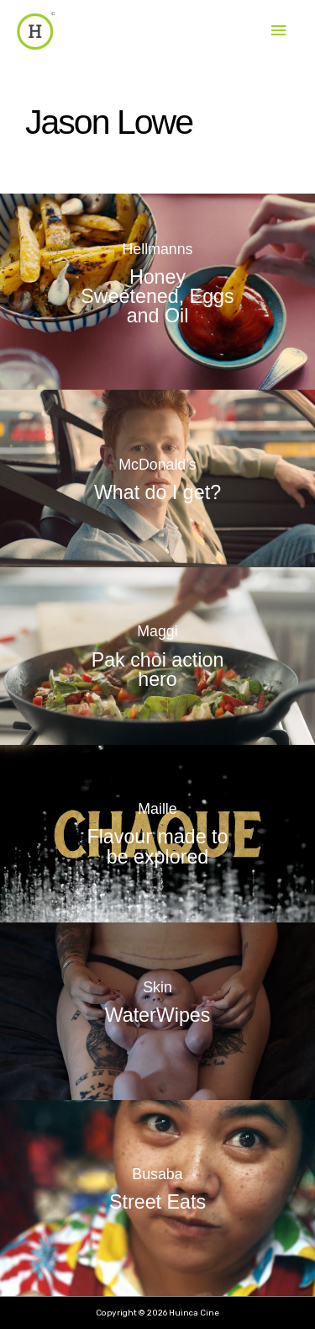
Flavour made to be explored (157, 847)
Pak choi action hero (158, 669)
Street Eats (157, 1202)
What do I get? (157, 491)
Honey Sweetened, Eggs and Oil (157, 296)
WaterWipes (158, 1015)
